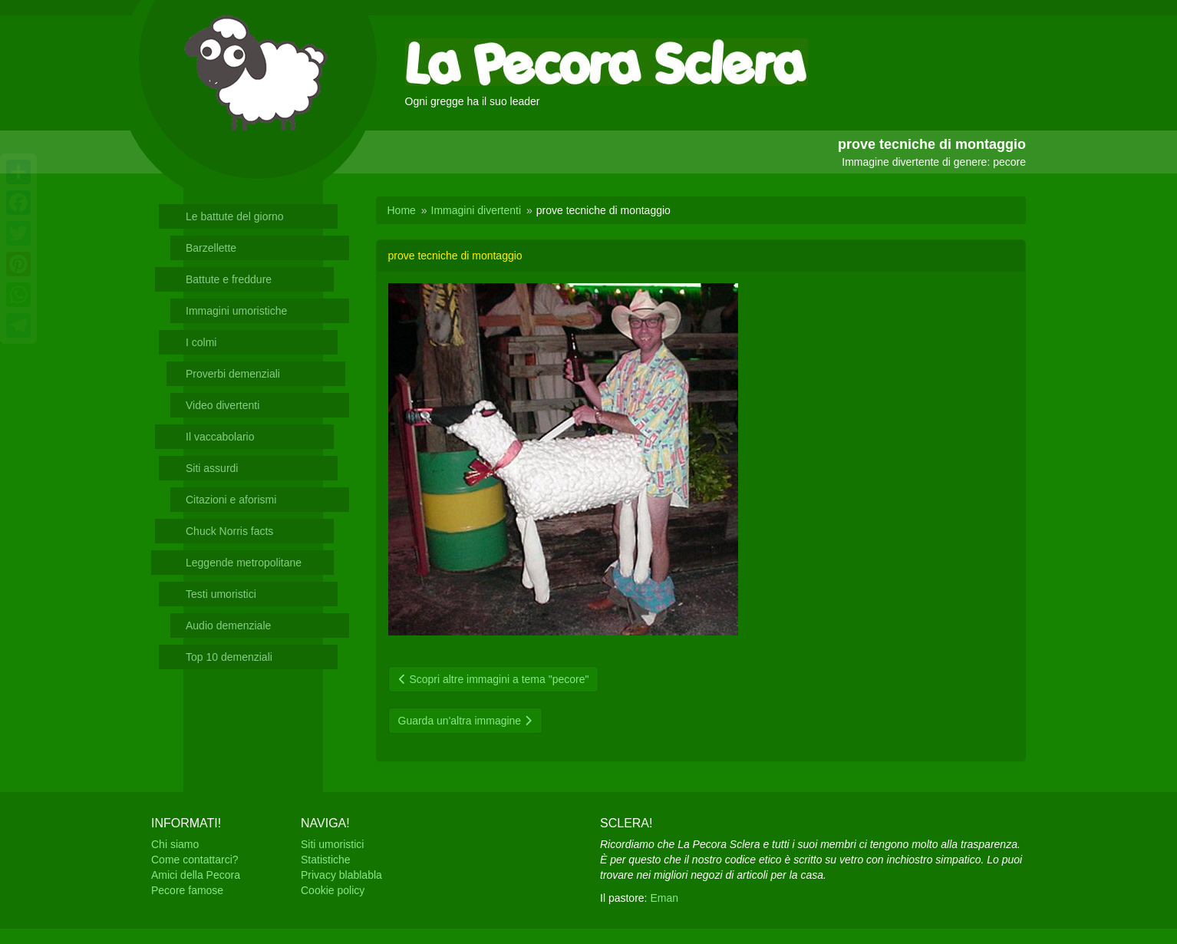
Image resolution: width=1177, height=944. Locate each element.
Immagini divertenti (476, 210)
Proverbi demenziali (233, 374)
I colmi (201, 342)
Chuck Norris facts (229, 531)
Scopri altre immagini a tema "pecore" (493, 679)
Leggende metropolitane (244, 562)
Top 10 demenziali (229, 657)
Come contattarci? (195, 859)
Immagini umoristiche (236, 311)
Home (401, 210)
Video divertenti (222, 405)
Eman (664, 898)
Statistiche (326, 859)
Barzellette (211, 248)
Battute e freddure (229, 279)
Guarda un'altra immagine (465, 721)
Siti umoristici (332, 844)
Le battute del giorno (235, 216)
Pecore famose (187, 890)
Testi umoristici (221, 594)
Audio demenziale (228, 625)
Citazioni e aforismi (231, 499)
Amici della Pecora (195, 875)
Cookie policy (332, 890)
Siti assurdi (212, 468)
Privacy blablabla (341, 875)
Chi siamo (175, 844)
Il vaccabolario (220, 437)
